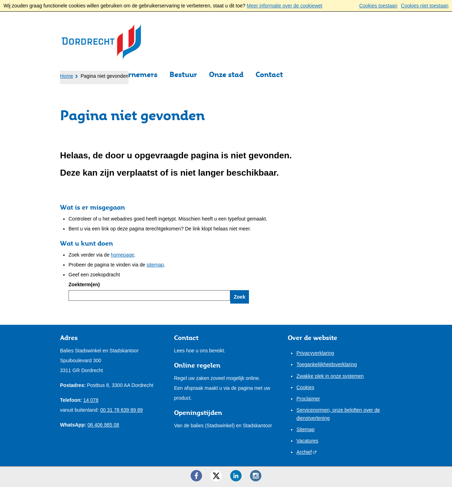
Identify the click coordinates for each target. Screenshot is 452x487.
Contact (269, 74)
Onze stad (226, 74)
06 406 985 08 (103, 425)
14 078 (91, 400)
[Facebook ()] (196, 475)
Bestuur (183, 74)
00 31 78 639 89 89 (121, 410)
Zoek (239, 297)
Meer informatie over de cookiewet (284, 5)
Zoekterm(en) (84, 284)
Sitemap (305, 429)
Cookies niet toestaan (424, 5)
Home (66, 76)
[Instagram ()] (255, 475)
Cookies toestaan (378, 5)
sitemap (155, 265)
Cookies (305, 387)
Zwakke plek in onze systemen (330, 376)
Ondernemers (133, 74)
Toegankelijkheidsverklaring (326, 364)
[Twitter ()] (216, 475)
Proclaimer (308, 398)
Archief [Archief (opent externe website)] (304, 452)
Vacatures (307, 441)
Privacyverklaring (315, 353)
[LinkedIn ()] (236, 475)
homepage (122, 255)
